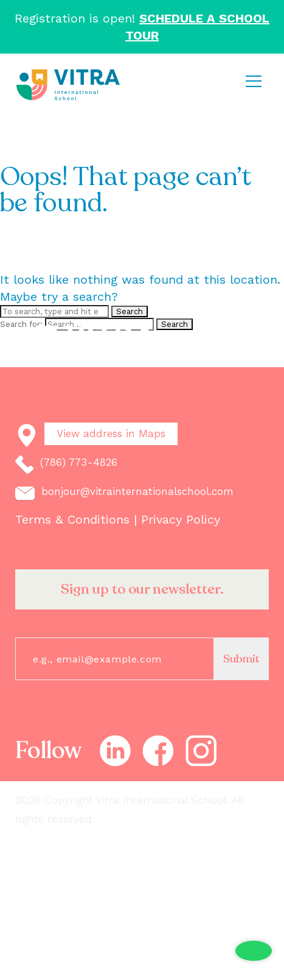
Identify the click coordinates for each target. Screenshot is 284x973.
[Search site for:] (54, 311)
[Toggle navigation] (253, 81)
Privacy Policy (180, 519)
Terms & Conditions (74, 519)
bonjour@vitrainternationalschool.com (124, 493)
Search (129, 311)
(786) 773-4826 (66, 464)
